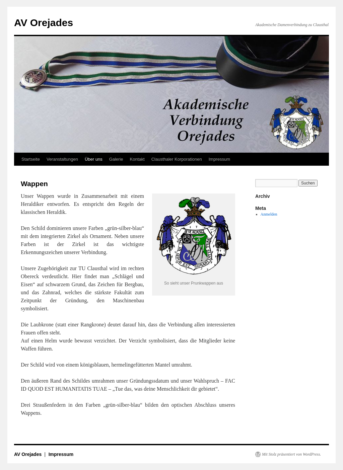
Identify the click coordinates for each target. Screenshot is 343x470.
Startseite (30, 159)
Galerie (116, 159)
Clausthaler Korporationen (176, 159)
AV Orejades (43, 22)
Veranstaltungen (62, 159)
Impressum (219, 159)
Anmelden (269, 214)
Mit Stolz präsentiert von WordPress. (291, 454)
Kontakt (137, 159)
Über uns (93, 159)
